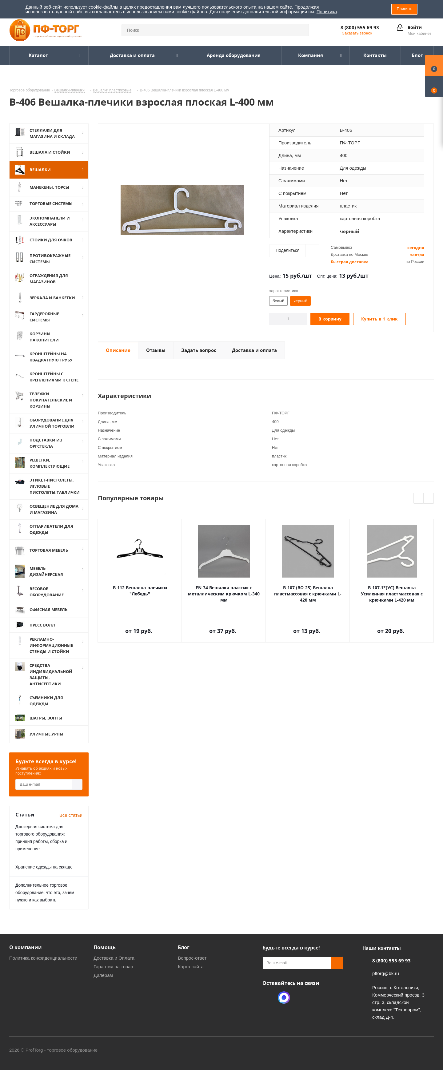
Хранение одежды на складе (44, 866)
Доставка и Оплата (114, 958)
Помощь (105, 947)
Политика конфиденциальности (43, 958)
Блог (184, 947)
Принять (404, 8)
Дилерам (103, 975)
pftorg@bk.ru (385, 973)
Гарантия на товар (113, 966)
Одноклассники (268, 997)
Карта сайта (191, 966)
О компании (25, 947)
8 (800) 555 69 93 (360, 27)
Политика (327, 11)
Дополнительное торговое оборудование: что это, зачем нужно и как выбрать (44, 892)
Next (429, 498)
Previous (419, 498)
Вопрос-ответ (192, 958)
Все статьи (70, 815)
